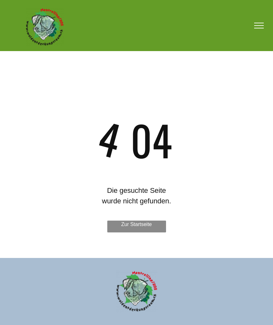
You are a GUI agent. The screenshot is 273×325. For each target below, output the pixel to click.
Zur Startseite (136, 224)
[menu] (259, 25)
